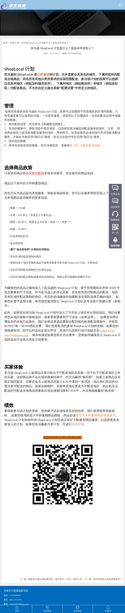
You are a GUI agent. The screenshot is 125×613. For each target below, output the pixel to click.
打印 (68, 579)
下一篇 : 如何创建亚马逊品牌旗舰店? (102, 579)
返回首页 (59, 579)
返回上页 (77, 579)
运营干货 (14, 43)
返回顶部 (115, 246)
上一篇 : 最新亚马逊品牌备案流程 (36, 579)
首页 (5, 43)
